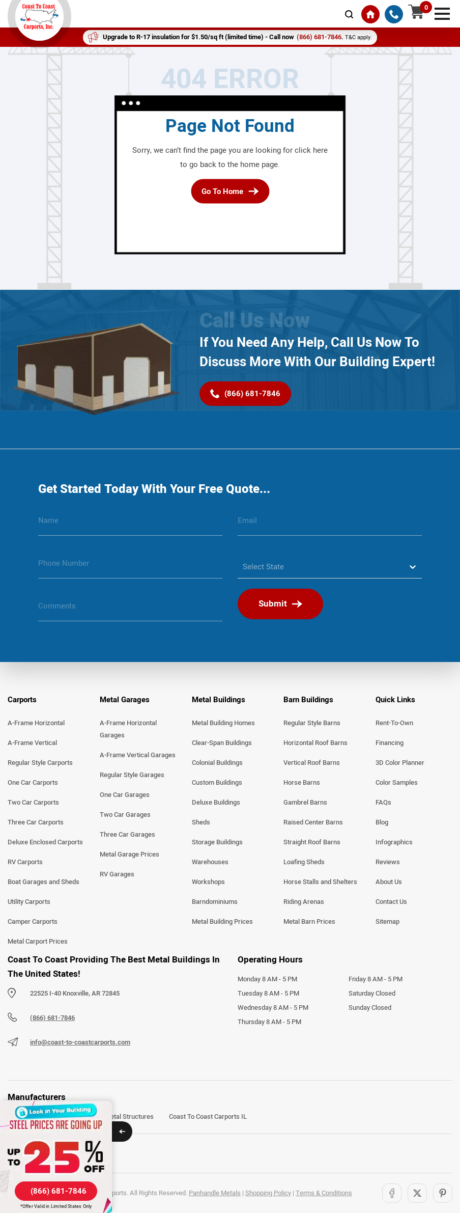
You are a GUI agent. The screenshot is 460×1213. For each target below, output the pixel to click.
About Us (389, 882)
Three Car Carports (36, 822)
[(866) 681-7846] (394, 14)
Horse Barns (301, 783)
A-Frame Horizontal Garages (128, 729)
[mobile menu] (442, 12)
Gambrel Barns (305, 802)
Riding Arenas (303, 902)
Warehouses (210, 862)
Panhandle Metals (215, 1193)
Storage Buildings (217, 842)
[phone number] (130, 567)
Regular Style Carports (40, 763)
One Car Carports (33, 783)
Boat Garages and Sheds (43, 882)
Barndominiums (215, 902)
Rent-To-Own (394, 723)
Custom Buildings (217, 783)
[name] (130, 524)
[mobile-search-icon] (349, 14)
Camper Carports (33, 922)
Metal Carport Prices (38, 942)
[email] (330, 524)
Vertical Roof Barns (311, 763)
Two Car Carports (33, 802)
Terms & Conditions (324, 1193)
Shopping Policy (268, 1193)
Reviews (388, 862)
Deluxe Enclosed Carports (45, 842)
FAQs (383, 802)
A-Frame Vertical (32, 743)
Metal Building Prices (222, 922)
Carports (22, 699)
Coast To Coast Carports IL (208, 1117)
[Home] (370, 14)
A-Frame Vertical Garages (138, 755)
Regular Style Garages (132, 775)
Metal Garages (125, 699)
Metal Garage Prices (129, 854)
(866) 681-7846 (52, 1018)
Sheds (201, 822)
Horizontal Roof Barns (315, 743)
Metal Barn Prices (309, 922)
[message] (130, 610)
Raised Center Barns (313, 822)
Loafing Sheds (304, 862)
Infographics (394, 842)
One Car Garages (125, 795)
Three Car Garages (127, 835)
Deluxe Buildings (216, 802)
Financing (390, 743)
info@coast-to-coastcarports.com (80, 1042)
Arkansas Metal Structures (114, 1117)
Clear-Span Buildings (222, 743)
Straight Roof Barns (311, 842)
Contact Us (391, 902)
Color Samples (397, 783)
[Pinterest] (442, 1193)
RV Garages (117, 874)
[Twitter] (417, 1193)
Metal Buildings (218, 699)
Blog (382, 822)
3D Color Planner (400, 763)
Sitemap (387, 922)
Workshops (208, 882)
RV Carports (25, 862)
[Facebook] (391, 1193)
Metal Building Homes (223, 723)
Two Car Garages (125, 815)
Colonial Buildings (217, 763)
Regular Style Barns (311, 723)
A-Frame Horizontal (36, 723)
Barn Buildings (308, 699)
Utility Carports (29, 902)
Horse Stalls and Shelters (320, 882)
